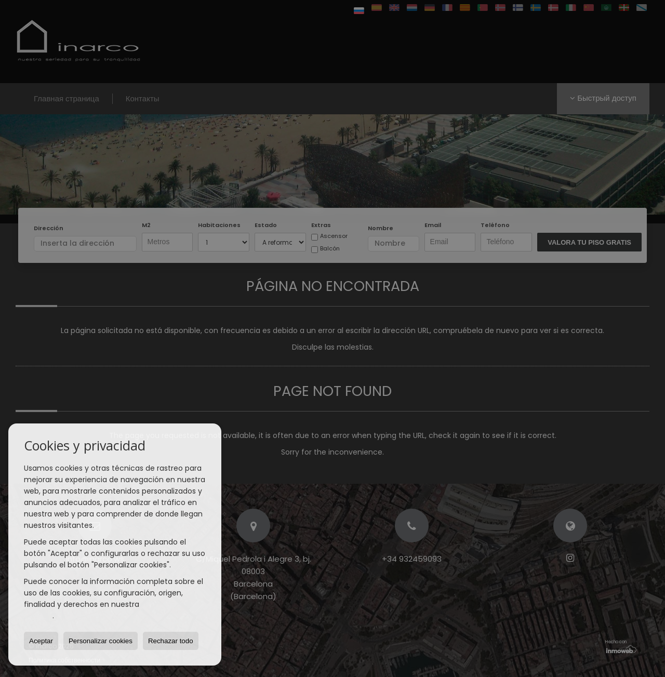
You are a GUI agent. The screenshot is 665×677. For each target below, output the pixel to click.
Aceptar (41, 641)
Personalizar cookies (100, 641)
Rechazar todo (170, 641)
